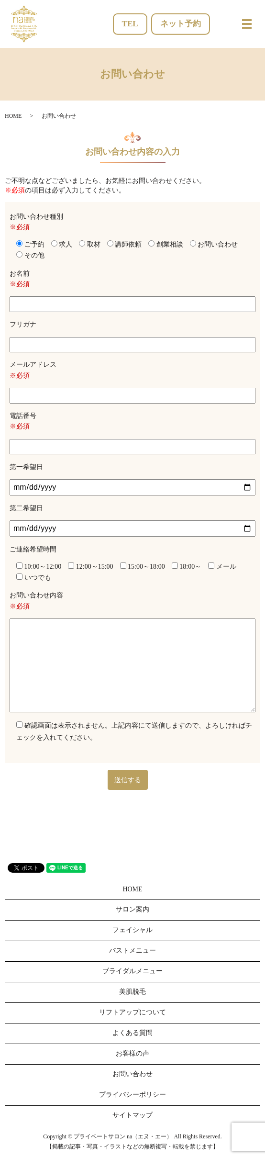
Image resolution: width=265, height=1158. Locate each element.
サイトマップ (132, 1115)
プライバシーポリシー (132, 1094)
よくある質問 (132, 1032)
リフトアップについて (132, 1012)
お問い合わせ (132, 1074)
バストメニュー (132, 950)
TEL (130, 23)
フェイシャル (132, 929)
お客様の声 (132, 1053)
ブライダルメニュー (132, 971)
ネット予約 (180, 23)
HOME (13, 115)
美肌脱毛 (132, 991)
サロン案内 (132, 909)
